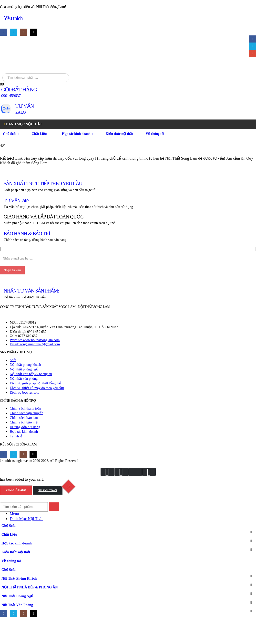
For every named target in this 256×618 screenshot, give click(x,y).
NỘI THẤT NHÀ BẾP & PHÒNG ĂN (29, 587)
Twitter (252, 46)
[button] (3, 500)
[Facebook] (3, 32)
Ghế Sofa (10, 134)
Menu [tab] (14, 513)
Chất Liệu (39, 134)
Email (252, 53)
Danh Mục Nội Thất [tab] (26, 519)
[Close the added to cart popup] (68, 487)
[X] (13, 32)
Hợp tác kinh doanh (76, 134)
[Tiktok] (33, 32)
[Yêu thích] (128, 18)
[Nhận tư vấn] (12, 270)
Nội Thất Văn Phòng (17, 605)
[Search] (64, 78)
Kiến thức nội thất (119, 134)
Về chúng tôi (155, 134)
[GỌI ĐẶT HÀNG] (128, 92)
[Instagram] (23, 32)
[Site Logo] (62, 55)
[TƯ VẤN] (128, 109)
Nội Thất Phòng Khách (19, 578)
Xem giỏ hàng (16, 490)
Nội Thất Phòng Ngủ (17, 596)
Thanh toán (47, 490)
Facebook (252, 39)
